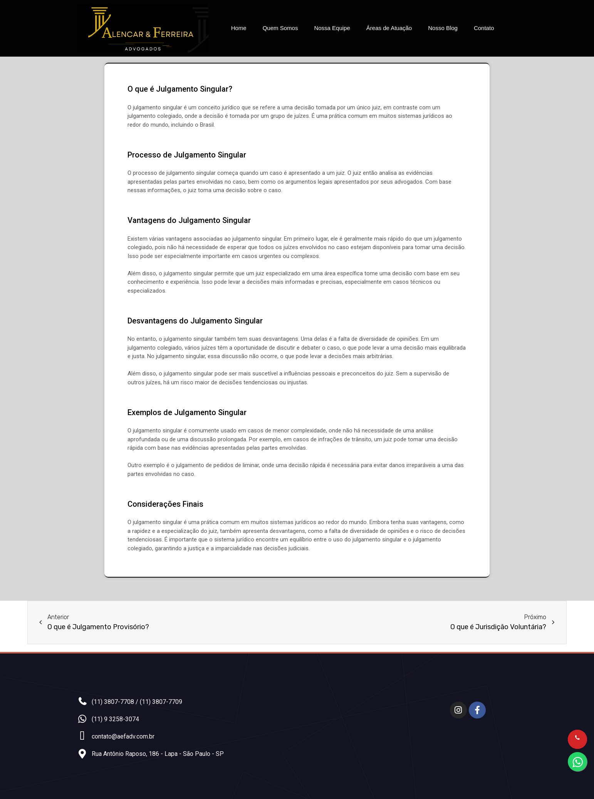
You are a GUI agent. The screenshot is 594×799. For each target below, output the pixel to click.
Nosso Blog (443, 28)
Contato (484, 28)
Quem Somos (280, 28)
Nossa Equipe (332, 28)
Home (239, 28)
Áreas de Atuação (389, 28)
